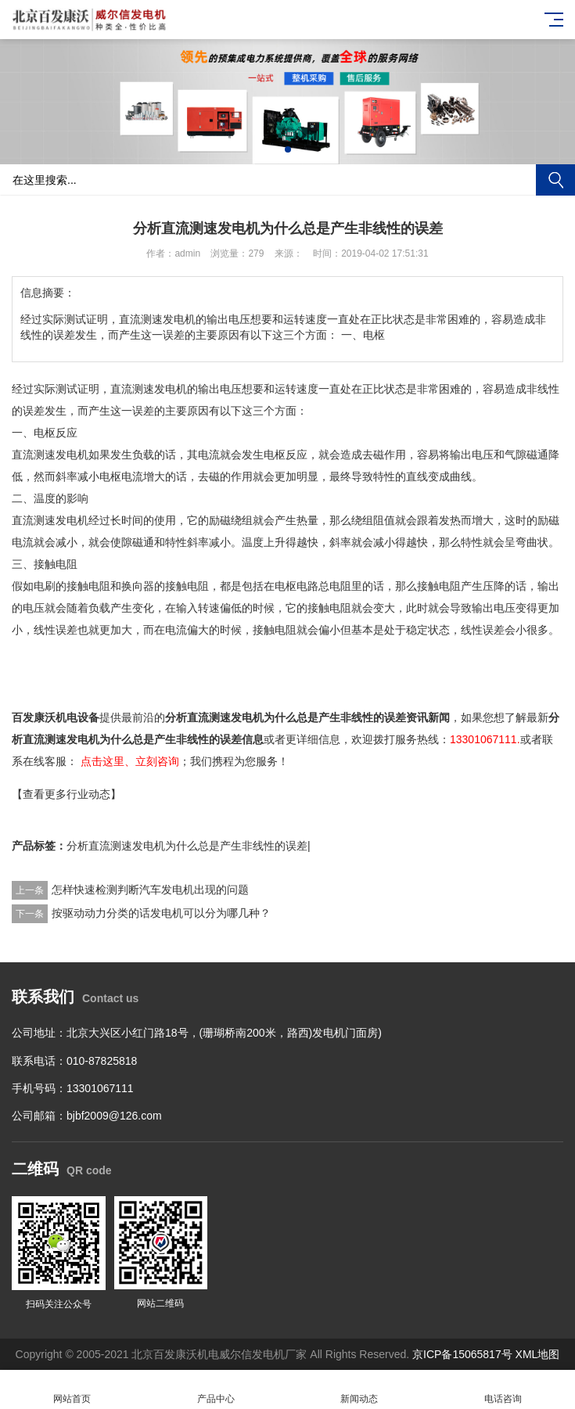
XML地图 (538, 1354)
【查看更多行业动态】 (66, 794)
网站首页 (72, 1389)
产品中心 (216, 1389)
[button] (288, 149)
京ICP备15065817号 (462, 1354)
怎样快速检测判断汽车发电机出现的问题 (150, 889)
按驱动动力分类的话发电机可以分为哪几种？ (161, 913)
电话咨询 (503, 1389)
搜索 (555, 180)
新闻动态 (360, 1389)
